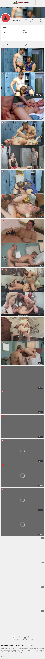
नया (43, 45)
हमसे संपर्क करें (4, 645)
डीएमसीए (18, 645)
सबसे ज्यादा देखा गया (35, 45)
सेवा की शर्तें (11, 645)
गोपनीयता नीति (25, 645)
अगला (32, 638)
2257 (31, 645)
